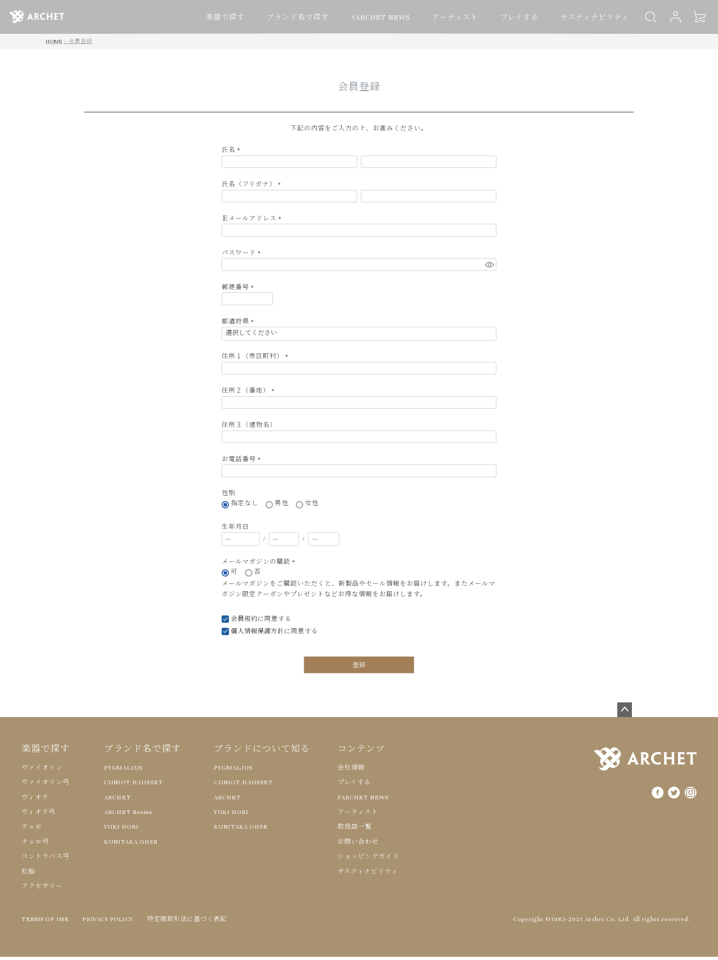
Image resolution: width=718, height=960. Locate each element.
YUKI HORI (121, 830)
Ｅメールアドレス (253, 222)
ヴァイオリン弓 (46, 785)
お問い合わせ (358, 845)
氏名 (233, 153)
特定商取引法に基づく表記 (193, 922)
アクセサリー (42, 889)
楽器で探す (251, 17)
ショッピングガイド (368, 859)
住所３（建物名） (249, 428)
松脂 (28, 875)
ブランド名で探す (319, 17)
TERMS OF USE (46, 922)
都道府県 (239, 325)
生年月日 (235, 530)
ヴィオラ (35, 800)
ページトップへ (624, 713)
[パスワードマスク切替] (489, 268)
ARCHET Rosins (128, 815)
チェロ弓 (35, 845)
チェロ (32, 830)
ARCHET (117, 800)
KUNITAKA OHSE (131, 845)
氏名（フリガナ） (253, 187)
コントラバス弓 (46, 859)
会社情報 (351, 771)
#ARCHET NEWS (396, 17)
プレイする (523, 17)
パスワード (243, 256)
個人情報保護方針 (258, 634)
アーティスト (465, 17)
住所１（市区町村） (257, 359)
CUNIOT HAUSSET (133, 785)
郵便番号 (239, 290)
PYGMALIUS (123, 771)
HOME (54, 44)
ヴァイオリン (42, 771)
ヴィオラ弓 (38, 815)
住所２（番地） (250, 394)
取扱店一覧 (354, 830)
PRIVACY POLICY (112, 922)
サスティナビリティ (592, 17)
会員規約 (244, 622)
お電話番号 (243, 462)
